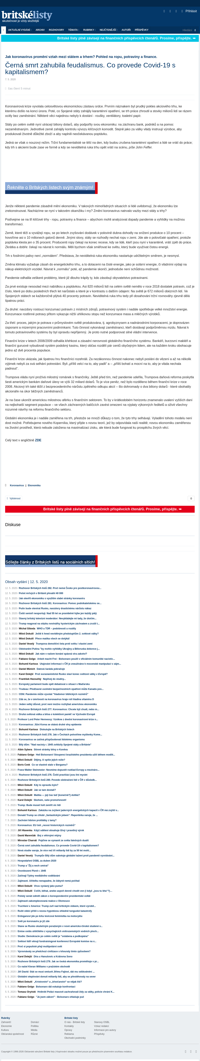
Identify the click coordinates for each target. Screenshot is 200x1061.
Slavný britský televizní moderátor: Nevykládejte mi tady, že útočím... (57, 618)
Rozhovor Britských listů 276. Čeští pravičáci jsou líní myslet (53, 774)
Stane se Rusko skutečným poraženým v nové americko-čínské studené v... (60, 926)
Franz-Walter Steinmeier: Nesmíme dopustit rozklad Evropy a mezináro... (58, 770)
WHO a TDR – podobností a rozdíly (56, 628)
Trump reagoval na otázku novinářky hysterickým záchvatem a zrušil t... (59, 623)
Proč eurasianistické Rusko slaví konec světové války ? (71, 674)
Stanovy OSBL (102, 1022)
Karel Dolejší (26, 674)
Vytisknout (13, 498)
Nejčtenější (109, 30)
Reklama (69, 1034)
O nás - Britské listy (74, 1022)
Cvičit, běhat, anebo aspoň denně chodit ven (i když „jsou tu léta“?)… (73, 891)
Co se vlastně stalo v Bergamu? (49, 764)
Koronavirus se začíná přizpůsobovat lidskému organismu (52, 739)
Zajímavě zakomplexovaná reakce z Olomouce (44, 901)
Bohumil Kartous (28, 663)
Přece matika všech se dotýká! (52, 638)
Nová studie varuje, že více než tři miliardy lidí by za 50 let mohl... (54, 850)
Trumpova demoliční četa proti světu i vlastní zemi (64, 643)
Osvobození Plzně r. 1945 (32, 870)
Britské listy (29, 17)
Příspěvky (141, 30)
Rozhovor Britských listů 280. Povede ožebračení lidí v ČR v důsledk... (57, 780)
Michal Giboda (27, 628)
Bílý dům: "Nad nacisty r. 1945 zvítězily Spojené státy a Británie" (55, 744)
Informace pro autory (105, 1030)
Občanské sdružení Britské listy (39, 1051)
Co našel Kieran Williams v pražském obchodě (44, 966)
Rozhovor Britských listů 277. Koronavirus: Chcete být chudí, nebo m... (59, 709)
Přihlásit (189, 11)
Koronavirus (17, 485)
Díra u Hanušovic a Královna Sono (53, 956)
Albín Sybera (25, 749)
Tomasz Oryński (27, 991)
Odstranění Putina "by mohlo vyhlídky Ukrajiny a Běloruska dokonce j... (59, 648)
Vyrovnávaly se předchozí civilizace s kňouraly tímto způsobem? (54, 951)
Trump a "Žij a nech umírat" (33, 865)
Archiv (40, 30)
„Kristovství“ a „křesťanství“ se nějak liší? (58, 981)
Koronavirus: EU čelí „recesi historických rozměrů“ (46, 825)
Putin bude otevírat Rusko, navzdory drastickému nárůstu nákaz (55, 608)
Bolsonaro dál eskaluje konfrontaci (55, 986)
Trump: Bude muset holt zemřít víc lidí (39, 805)
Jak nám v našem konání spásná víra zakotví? (61, 653)
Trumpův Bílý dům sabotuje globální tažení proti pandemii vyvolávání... (74, 855)
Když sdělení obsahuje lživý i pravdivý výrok (59, 830)
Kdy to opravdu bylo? (46, 785)
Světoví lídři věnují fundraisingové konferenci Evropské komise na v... (57, 941)
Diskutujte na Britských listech (57, 729)
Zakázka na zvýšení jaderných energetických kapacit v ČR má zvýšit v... (78, 810)
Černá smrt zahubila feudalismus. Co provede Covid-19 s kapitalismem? (58, 845)
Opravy (68, 1030)
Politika (35, 1026)
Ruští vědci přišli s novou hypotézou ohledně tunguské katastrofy (55, 911)
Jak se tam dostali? (45, 790)
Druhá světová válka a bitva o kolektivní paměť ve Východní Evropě (57, 714)
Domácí (35, 1022)
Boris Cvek (24, 764)
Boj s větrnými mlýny (49, 835)
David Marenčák (27, 835)
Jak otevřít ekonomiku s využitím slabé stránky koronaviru (52, 598)
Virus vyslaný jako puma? (48, 886)
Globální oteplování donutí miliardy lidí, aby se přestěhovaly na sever (57, 976)
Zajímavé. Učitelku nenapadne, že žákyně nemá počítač (49, 880)
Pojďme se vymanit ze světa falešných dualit (63, 840)
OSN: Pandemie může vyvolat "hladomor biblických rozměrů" (53, 694)
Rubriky (89, 30)
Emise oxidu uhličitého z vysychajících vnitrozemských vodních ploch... (58, 931)
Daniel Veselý (26, 643)
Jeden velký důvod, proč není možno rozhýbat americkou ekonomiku (58, 704)
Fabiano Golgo (27, 659)
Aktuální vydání (19, 30)
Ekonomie (6, 1026)
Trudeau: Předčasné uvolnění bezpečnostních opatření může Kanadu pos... (61, 689)
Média (34, 1030)
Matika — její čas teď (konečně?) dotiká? (57, 795)
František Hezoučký (30, 679)
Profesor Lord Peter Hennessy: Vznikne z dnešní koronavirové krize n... (58, 719)
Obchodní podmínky (75, 1038)
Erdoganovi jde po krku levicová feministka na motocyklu (50, 916)
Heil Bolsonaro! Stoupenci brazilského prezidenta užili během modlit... (75, 754)
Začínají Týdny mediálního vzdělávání (39, 875)
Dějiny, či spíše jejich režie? (49, 759)
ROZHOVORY (56, 30)
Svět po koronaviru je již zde (33, 921)
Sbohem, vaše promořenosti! (50, 800)
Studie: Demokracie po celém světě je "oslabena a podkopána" (53, 936)
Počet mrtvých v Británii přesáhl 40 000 (41, 593)
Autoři (126, 30)
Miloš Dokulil (26, 633)
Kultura (5, 1030)
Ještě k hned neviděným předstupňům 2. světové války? (67, 633)
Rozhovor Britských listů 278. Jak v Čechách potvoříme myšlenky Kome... (60, 734)
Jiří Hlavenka (25, 830)
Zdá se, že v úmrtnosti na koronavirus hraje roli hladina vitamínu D (56, 699)
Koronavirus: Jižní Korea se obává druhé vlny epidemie (50, 724)
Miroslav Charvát (27, 840)
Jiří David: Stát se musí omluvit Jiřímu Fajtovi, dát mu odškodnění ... (56, 971)
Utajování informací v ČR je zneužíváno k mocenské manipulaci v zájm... (80, 663)
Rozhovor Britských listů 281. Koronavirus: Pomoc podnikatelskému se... (60, 603)
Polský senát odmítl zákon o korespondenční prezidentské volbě (54, 896)
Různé (34, 1034)
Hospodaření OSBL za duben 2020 (37, 860)
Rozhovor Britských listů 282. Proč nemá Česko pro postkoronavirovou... (60, 588)
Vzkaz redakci (101, 1026)
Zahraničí (6, 1022)
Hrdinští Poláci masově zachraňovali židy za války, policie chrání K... (76, 991)
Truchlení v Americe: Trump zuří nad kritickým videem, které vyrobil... (57, 906)
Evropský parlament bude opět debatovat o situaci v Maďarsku (54, 684)
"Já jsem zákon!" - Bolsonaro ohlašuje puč (60, 997)
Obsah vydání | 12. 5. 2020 (26, 582)
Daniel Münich (27, 669)
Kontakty (69, 1026)
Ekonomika (34, 485)
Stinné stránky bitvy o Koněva (51, 749)
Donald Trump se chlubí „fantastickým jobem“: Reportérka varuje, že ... (58, 815)
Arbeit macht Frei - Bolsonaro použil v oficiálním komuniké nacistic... (76, 659)
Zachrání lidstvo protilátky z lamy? (37, 820)
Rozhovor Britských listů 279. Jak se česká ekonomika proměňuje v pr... (58, 961)
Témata (73, 30)
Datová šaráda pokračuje (51, 669)
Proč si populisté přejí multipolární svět (40, 946)
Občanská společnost (12, 1034)
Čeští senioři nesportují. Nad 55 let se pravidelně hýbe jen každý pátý (58, 613)
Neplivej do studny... (54, 679)
